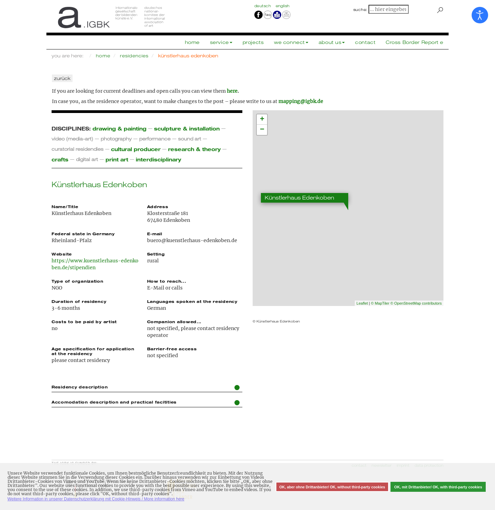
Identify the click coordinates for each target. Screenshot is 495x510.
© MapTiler (380, 303)
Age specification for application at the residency (93, 351)
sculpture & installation (187, 128)
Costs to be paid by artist (84, 321)
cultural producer (136, 149)
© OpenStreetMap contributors (416, 303)
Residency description (146, 387)
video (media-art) (72, 138)
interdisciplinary (158, 159)
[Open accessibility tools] (480, 15)
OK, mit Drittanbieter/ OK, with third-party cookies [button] (438, 487)
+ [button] (262, 119)
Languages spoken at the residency (192, 301)
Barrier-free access (172, 348)
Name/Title (65, 206)
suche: (360, 9)
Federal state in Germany (83, 233)
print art (117, 159)
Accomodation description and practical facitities (146, 402)
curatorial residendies (77, 149)
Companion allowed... (174, 321)
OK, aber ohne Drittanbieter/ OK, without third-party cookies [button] (332, 487)
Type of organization (77, 281)
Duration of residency (79, 301)
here (232, 91)
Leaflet (362, 303)
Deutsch (263, 5)
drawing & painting (119, 128)
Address (157, 206)
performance (154, 138)
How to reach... (166, 281)
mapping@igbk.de (300, 101)
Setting (156, 253)
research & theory (194, 149)
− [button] (262, 130)
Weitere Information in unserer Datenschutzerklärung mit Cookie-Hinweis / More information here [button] (96, 499)
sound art (189, 138)
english (283, 5)
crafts (60, 159)
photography (116, 138)
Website (62, 253)
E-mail (154, 233)
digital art (87, 159)
